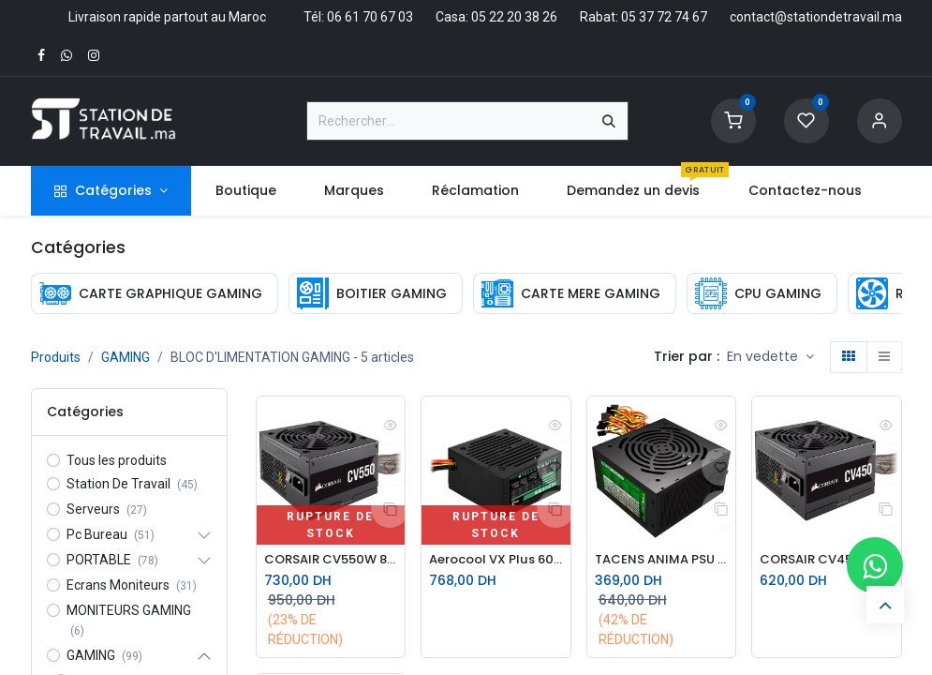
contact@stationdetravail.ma (816, 16)
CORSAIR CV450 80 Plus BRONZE (827, 560)
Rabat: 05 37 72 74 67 (643, 16)
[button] (770, 357)
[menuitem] (245, 191)
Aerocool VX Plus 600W (496, 560)
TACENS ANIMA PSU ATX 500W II (662, 560)
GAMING (125, 357)
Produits (56, 357)
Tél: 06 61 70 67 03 (358, 16)
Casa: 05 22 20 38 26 (496, 16)
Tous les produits (117, 460)
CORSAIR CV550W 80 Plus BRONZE (331, 560)
